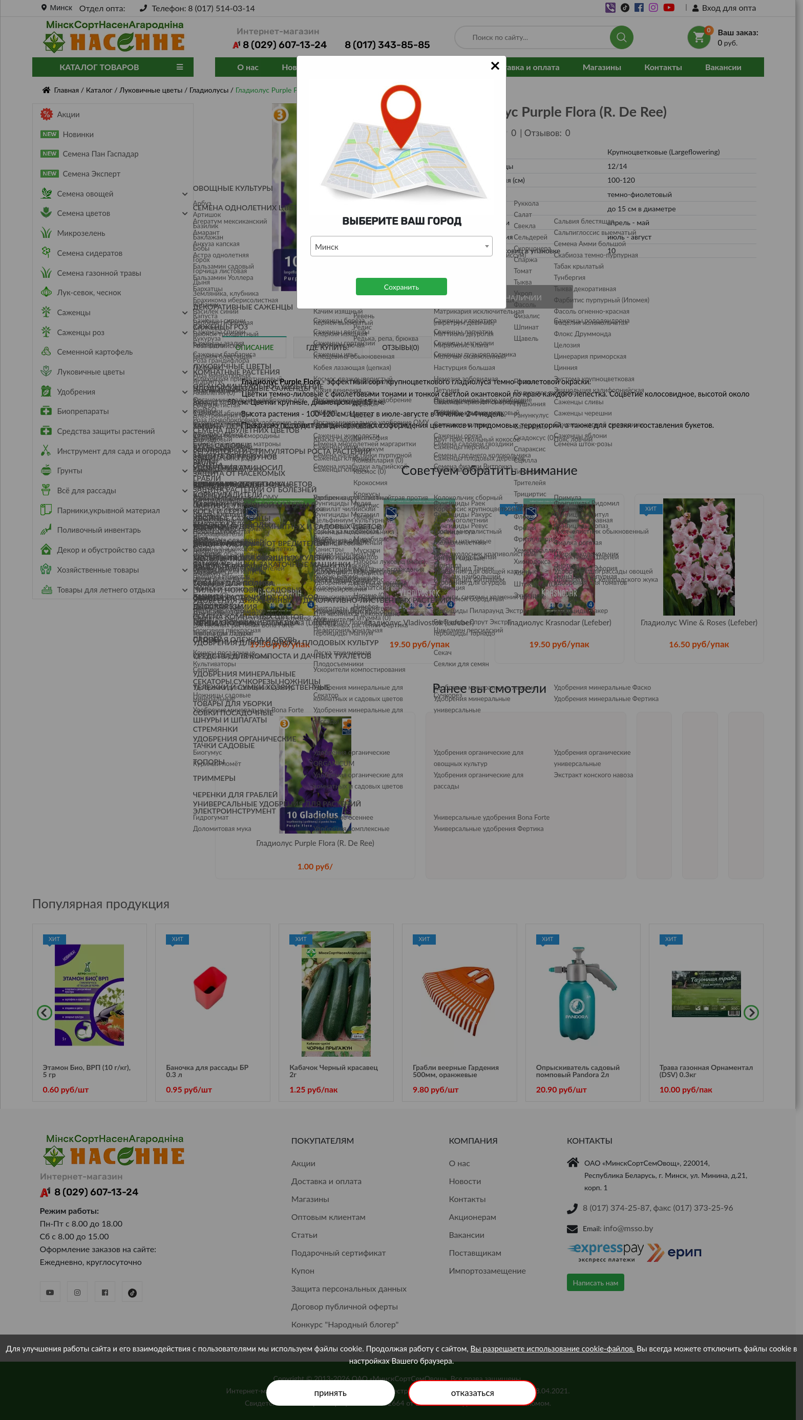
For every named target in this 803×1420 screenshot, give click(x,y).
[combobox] (401, 246)
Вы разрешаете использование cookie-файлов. (553, 1348)
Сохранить (401, 286)
